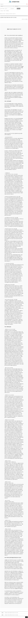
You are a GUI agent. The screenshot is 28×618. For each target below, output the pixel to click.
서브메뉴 (1, 1)
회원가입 (2, 10)
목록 (26, 617)
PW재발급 (7, 10)
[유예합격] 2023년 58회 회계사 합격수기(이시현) (9, 612)
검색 (27, 4)
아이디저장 (2, 8)
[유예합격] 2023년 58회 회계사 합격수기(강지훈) (9, 614)
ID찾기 (4, 10)
